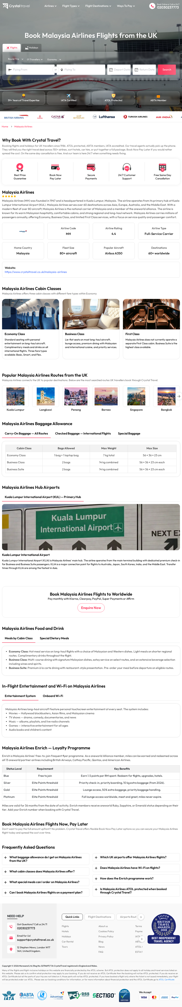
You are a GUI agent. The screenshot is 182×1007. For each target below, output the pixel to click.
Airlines (50, 6)
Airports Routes (129, 916)
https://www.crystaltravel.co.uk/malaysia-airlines (36, 272)
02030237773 (168, 7)
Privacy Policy (106, 936)
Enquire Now (91, 608)
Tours (65, 946)
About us (103, 926)
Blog (101, 941)
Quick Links (72, 916)
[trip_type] (14, 59)
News (101, 946)
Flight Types (71, 6)
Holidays (66, 936)
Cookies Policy (106, 931)
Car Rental (67, 941)
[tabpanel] (30, 329)
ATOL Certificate (166, 979)
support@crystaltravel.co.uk (35, 939)
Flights (65, 926)
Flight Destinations (98, 6)
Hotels (65, 931)
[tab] (26, 434)
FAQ (101, 952)
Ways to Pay (126, 6)
